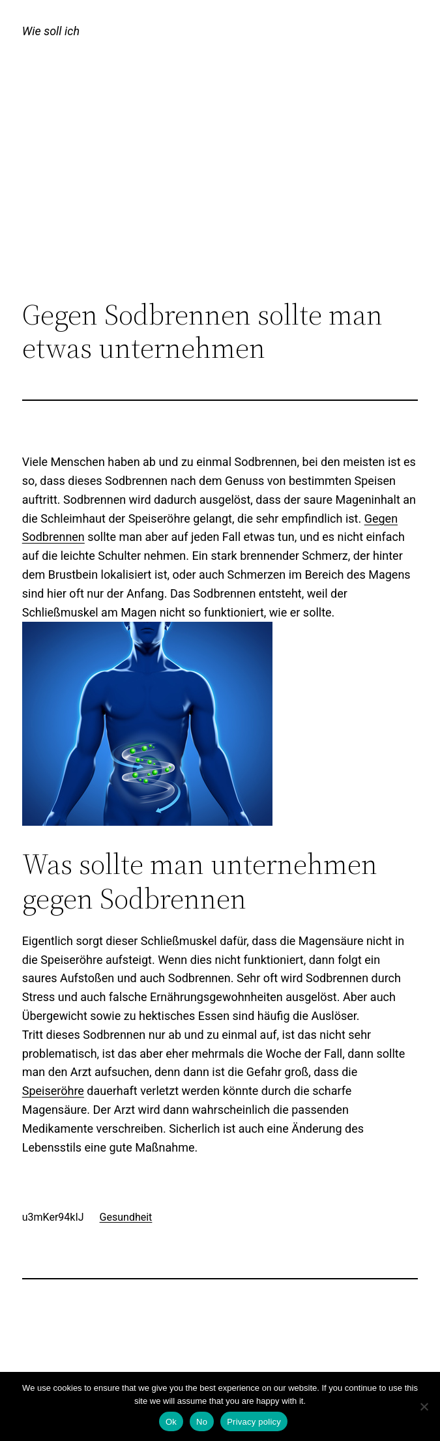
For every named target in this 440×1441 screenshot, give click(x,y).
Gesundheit (126, 1217)
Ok (171, 1422)
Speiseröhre (53, 1091)
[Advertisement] (220, 191)
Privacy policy (254, 1422)
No (201, 1422)
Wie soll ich (51, 31)
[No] (423, 1406)
